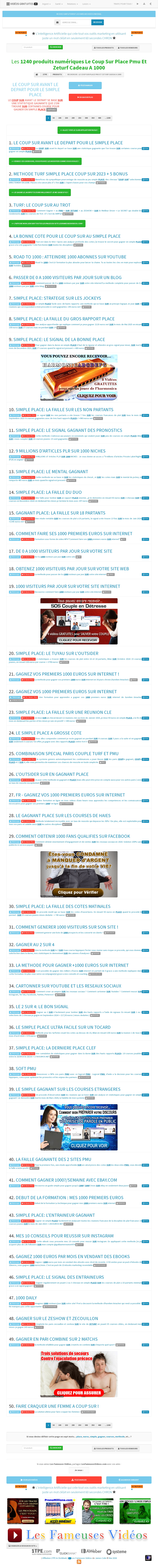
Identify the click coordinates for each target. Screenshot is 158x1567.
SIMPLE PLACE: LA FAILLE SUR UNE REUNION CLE (64, 712)
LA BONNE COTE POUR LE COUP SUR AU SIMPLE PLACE (67, 236)
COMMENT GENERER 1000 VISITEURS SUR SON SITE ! (67, 927)
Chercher (55, 47)
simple (93, 1436)
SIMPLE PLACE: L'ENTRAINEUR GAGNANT (55, 1215)
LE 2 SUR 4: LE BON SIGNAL (42, 1006)
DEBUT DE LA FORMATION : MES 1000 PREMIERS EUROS (69, 1197)
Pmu (134, 61)
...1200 (107, 118)
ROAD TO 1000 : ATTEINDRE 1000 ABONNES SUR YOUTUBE (69, 257)
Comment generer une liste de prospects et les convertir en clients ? (69, 932)
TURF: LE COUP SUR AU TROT (42, 205)
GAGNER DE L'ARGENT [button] (129, 1480)
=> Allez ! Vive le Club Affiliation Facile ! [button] (79, 130)
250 (79, 118)
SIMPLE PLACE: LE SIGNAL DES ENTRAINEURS (60, 1277)
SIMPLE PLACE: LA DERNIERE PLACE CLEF (56, 1048)
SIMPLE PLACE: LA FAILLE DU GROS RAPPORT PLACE (64, 319)
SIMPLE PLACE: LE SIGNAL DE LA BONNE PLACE (59, 339)
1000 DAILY (26, 1298)
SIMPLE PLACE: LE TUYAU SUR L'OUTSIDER (57, 653)
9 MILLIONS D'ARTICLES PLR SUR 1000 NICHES (61, 451)
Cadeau (78, 67)
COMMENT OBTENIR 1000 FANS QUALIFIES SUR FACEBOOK (73, 836)
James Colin (100, 1558)
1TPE (45, 74)
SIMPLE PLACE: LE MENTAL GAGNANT (52, 471)
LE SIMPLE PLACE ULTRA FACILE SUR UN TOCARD (63, 1027)
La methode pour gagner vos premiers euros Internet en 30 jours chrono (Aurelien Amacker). (82, 679)
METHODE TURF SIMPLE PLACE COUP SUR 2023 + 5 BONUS (70, 174)
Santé (59, 3)
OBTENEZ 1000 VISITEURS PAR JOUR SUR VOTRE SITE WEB (72, 569)
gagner (101, 1436)
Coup (98, 61)
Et (144, 61)
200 (73, 118)
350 (92, 118)
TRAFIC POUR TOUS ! (123, 3)
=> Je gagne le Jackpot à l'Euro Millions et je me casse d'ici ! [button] (40, 192)
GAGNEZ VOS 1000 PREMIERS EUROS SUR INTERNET (66, 691)
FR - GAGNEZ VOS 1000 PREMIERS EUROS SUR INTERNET (70, 795)
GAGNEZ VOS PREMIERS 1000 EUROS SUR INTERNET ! (67, 674)
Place (121, 61)
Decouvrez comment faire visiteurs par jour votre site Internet (68, 591)
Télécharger (85, 85)
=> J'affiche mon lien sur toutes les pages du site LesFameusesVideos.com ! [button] (47, 223)
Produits (57, 74)
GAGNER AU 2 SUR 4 (35, 944)
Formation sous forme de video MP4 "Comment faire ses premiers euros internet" (77, 539)
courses (110, 1436)
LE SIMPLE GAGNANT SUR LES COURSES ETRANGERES (68, 1089)
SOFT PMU (26, 1068)
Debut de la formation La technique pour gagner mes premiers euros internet (75, 1203)
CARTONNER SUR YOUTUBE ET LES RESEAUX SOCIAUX (68, 986)
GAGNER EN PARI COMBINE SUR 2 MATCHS (57, 1339)
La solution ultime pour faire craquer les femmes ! (57, 1411)
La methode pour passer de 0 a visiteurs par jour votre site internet (70, 574)
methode (120, 1436)
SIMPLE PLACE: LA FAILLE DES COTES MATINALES (63, 906)
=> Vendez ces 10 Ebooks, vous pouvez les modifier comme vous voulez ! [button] (45, 161)
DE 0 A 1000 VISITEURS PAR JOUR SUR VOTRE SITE (64, 551)
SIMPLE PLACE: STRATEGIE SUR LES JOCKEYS (57, 298)
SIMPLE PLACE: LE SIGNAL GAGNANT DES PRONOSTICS (69, 430)
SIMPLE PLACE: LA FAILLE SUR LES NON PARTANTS (64, 409)
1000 (99, 67)
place (79, 1436)
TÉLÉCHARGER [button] (78, 1480)
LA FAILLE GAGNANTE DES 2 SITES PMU (53, 1159)
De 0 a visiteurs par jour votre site (55, 556)
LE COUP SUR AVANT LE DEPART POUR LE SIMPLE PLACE (35, 89)
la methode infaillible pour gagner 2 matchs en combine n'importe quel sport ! (75, 1344)
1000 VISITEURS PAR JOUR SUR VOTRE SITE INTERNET (68, 586)
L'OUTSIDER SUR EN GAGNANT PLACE (52, 774)
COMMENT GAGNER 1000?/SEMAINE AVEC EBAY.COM (66, 1180)
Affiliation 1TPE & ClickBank (54, 1558)
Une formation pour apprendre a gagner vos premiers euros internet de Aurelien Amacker (90, 697)
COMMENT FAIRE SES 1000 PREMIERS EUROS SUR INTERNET (74, 533)
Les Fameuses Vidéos (80, 1558)
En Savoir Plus (85, 97)
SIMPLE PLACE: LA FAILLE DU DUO (49, 492)
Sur (109, 61)
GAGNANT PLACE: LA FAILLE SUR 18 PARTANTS (60, 513)
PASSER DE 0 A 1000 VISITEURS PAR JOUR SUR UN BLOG (67, 277)
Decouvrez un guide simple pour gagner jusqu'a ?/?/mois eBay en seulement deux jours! (82, 1185)
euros (86, 1436)
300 (86, 118)
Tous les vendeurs (127, 48)
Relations (72, 3)
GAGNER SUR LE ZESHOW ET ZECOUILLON (57, 1318)
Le (88, 61)
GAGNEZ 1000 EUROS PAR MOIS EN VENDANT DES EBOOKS (73, 1256)
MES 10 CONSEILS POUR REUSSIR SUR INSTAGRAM (65, 1236)
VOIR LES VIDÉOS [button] (29, 1480)
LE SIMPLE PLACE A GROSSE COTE (49, 733)
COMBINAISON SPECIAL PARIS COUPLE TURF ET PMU (67, 753)
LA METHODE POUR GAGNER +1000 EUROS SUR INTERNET (72, 965)
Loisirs (87, 3)
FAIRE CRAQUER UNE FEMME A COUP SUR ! (57, 1406)
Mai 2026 (113, 1558)
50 (53, 118)
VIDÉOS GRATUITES (22, 4)
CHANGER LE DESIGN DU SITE (22, 1546)
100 (59, 118)
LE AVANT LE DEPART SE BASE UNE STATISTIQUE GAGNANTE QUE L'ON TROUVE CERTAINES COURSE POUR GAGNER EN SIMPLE (35, 104)
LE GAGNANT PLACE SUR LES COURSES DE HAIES (63, 815)
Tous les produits (104, 48)
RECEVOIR (97, 22)
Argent (46, 3)
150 (66, 118)
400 (99, 118)
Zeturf (60, 67)
